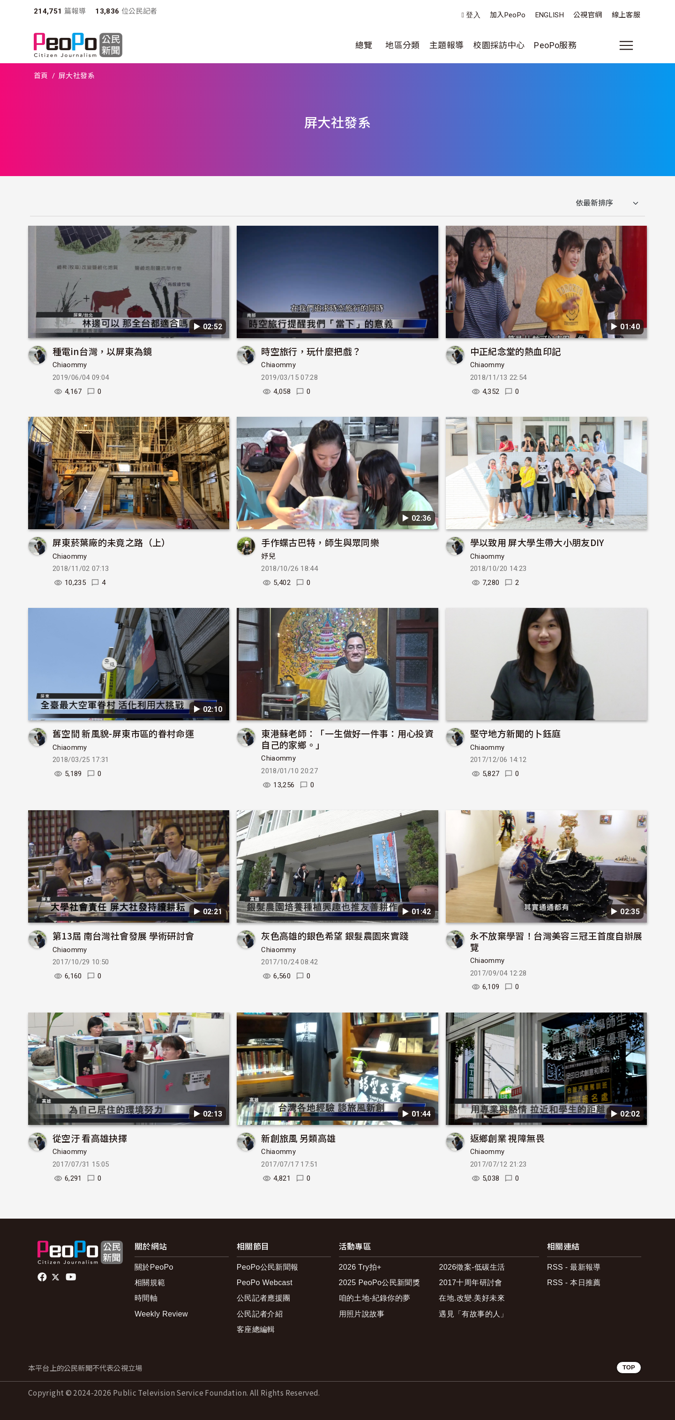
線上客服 (626, 15)
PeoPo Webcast (264, 1283)
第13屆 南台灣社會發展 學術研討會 (123, 935)
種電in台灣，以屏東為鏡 (102, 351)
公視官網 (587, 15)
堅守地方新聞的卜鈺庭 (515, 733)
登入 (473, 15)
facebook (43, 1277)
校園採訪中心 (499, 45)
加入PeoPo (508, 15)
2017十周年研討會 (470, 1283)
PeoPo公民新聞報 (268, 1267)
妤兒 (268, 556)
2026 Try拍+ (360, 1267)
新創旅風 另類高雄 (298, 1138)
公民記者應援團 (264, 1298)
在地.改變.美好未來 (472, 1298)
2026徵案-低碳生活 (472, 1267)
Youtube (72, 1277)
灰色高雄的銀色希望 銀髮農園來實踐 (334, 935)
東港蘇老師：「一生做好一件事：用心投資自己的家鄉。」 (347, 739)
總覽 (364, 45)
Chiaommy (69, 365)
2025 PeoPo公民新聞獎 (379, 1283)
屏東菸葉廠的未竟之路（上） (111, 542)
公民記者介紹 (260, 1314)
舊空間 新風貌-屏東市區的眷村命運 (123, 733)
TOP (628, 1367)
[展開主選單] (626, 45)
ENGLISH (549, 15)
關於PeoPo (154, 1267)
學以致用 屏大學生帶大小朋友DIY (537, 542)
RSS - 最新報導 (574, 1267)
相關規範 (150, 1283)
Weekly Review (161, 1314)
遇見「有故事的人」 (473, 1314)
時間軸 (146, 1298)
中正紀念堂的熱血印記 (515, 351)
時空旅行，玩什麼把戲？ (311, 351)
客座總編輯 (256, 1329)
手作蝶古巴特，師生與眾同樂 (320, 542)
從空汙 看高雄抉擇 (89, 1138)
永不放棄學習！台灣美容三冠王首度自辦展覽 (556, 941)
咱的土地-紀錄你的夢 (375, 1298)
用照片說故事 (362, 1314)
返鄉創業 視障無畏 (507, 1138)
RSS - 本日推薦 (574, 1283)
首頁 (41, 76)
